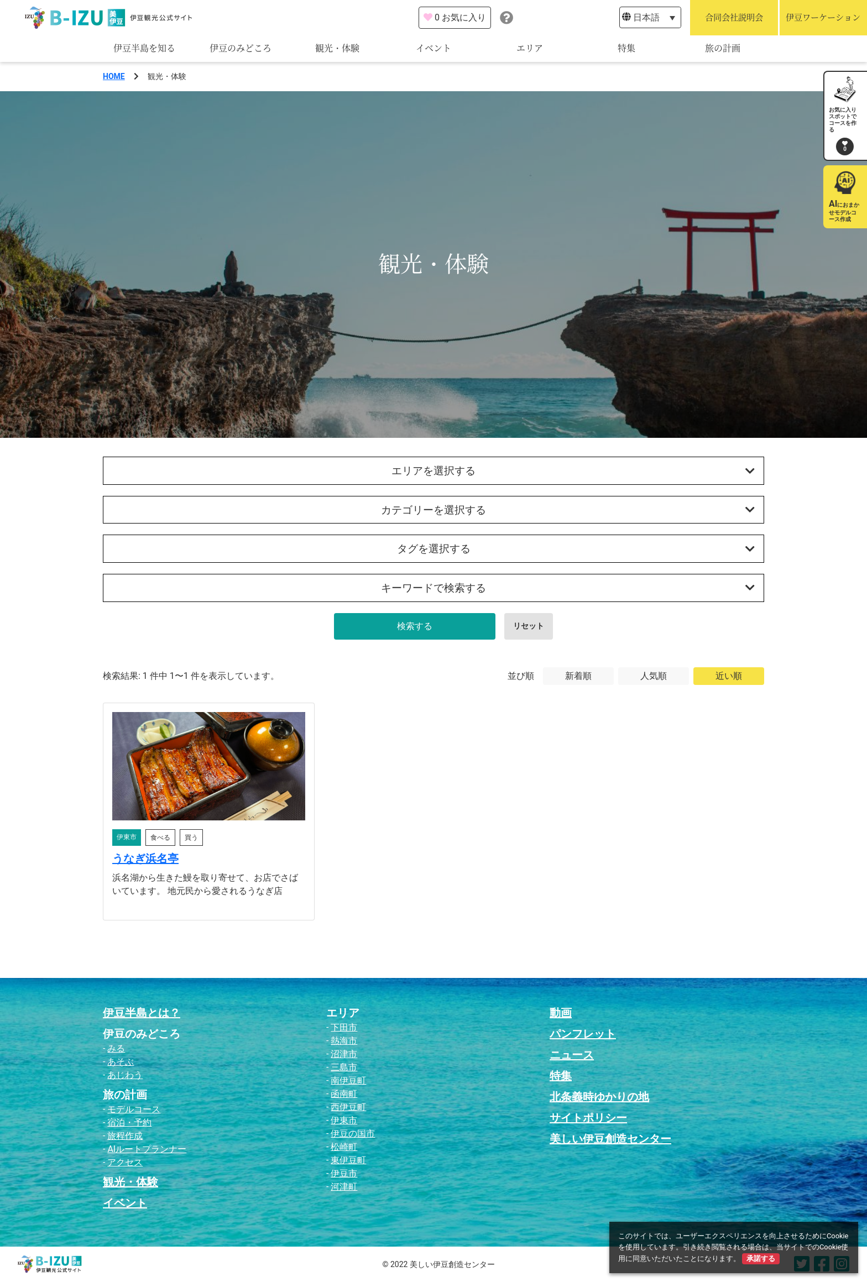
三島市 (344, 1067)
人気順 (653, 676)
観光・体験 (337, 48)
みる (116, 1048)
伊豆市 (344, 1173)
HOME (114, 76)
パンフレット (583, 1033)
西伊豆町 (348, 1107)
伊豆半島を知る (144, 48)
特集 (626, 48)
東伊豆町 (348, 1160)
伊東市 (344, 1120)
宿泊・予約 (129, 1122)
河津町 (344, 1186)
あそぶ (120, 1061)
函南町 (344, 1094)
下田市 (344, 1027)
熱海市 (344, 1040)
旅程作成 (125, 1136)
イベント (433, 48)
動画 (561, 1012)
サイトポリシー (588, 1117)
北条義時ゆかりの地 (599, 1096)
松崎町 (344, 1147)
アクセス (125, 1162)
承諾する (760, 1258)
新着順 (578, 676)
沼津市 (344, 1054)
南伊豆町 (348, 1080)
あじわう (125, 1075)
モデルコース (133, 1109)
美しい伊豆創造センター (610, 1138)
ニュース (572, 1054)
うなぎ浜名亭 (145, 858)
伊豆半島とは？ (141, 1012)
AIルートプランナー (146, 1149)
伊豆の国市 (353, 1133)
